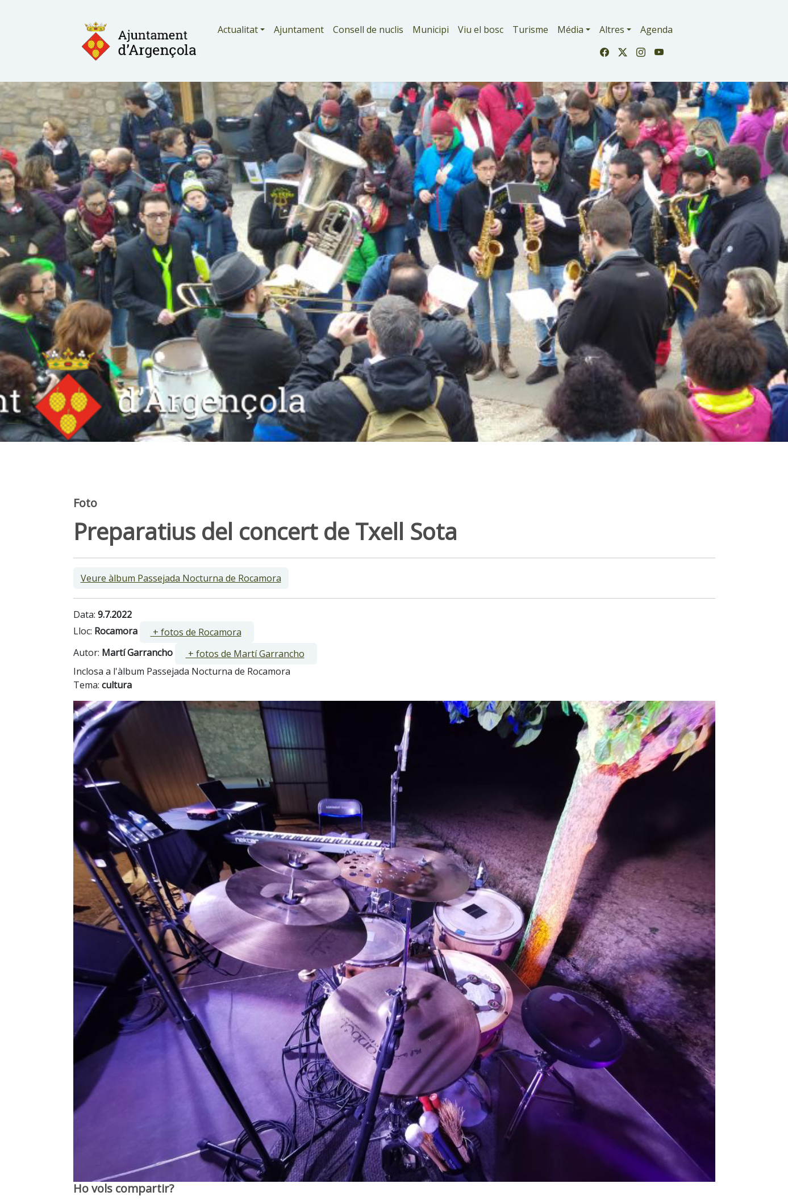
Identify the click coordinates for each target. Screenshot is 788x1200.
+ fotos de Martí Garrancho (245, 653)
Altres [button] (611, 29)
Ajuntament (299, 29)
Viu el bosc (480, 29)
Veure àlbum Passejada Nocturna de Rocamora (181, 578)
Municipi (430, 29)
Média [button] (570, 29)
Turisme (530, 29)
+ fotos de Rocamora (196, 632)
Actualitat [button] (238, 29)
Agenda (656, 29)
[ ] (197, 632)
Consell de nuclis (368, 29)
